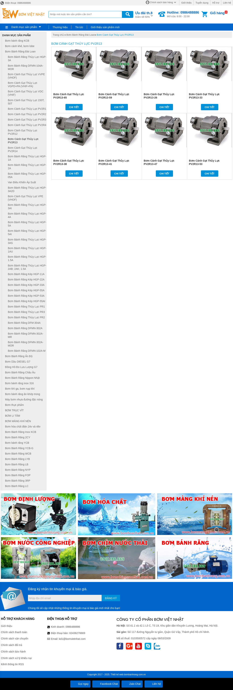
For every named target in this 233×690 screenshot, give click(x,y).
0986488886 (73, 626)
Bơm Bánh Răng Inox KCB (20, 431)
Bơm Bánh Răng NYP (18, 469)
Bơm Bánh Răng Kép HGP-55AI (26, 301)
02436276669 (77, 633)
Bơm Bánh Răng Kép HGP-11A (26, 274)
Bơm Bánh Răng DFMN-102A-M (26, 350)
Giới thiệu (186, 2)
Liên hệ (227, 2)
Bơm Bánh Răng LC (17, 486)
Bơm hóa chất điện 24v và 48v (22, 426)
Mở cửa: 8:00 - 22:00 (183, 14)
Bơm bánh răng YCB (17, 442)
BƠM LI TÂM (12, 415)
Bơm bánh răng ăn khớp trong (22, 394)
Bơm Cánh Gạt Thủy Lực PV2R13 (115, 34)
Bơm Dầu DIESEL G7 (17, 361)
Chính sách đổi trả (11, 645)
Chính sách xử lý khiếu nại (16, 658)
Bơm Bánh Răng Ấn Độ (18, 356)
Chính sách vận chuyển (14, 638)
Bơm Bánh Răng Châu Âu (20, 372)
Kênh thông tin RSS (12, 664)
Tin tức (79, 27)
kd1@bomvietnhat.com (72, 638)
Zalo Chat (132, 683)
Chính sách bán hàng (161, 2)
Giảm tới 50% (143, 14)
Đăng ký (111, 598)
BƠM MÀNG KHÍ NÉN (18, 421)
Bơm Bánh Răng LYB (17, 459)
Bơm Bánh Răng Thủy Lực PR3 (26, 311)
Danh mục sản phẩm (24, 27)
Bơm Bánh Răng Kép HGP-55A (26, 290)
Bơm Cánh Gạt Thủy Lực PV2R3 (27, 119)
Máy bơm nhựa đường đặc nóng (24, 399)
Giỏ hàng (217, 13)
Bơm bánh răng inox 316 (19, 383)
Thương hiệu (60, 27)
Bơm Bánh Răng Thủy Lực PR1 (26, 306)
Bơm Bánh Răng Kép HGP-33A (26, 284)
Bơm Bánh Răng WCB (18, 453)
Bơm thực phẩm (14, 404)
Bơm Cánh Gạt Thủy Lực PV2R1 (27, 108)
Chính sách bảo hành (13, 651)
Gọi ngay (80, 683)
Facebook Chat (106, 683)
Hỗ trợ (215, 2)
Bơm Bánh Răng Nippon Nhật (22, 377)
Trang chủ (58, 34)
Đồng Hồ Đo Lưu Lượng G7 (21, 367)
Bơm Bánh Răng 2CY (17, 437)
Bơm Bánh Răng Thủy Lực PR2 (26, 317)
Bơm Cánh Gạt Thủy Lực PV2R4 (27, 125)
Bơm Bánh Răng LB (16, 464)
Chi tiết (74, 107)
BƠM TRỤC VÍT (14, 410)
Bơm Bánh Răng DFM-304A (24, 322)
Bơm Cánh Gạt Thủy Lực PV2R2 (27, 114)
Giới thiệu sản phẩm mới (105, 27)
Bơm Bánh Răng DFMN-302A (25, 328)
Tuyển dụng (202, 2)
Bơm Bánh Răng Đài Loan (80, 34)
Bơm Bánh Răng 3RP (17, 480)
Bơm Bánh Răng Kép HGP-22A (26, 279)
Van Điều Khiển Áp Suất (22, 182)
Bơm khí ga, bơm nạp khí (19, 388)
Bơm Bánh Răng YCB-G (19, 448)
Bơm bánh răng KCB (17, 40)
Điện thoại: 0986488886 (15, 2)
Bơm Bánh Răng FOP (18, 475)
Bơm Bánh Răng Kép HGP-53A (26, 295)
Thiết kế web (117, 674)
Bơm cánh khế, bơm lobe (19, 46)
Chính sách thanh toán (14, 632)
